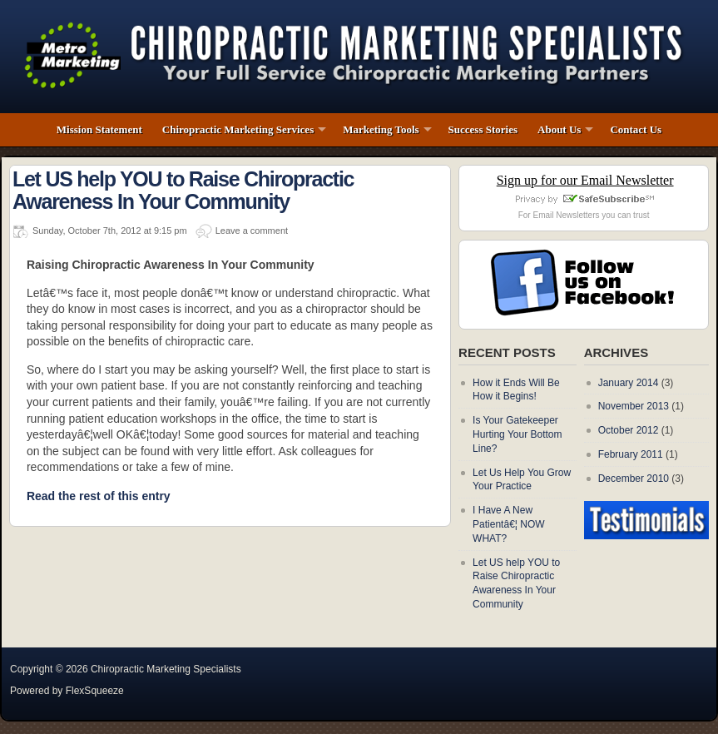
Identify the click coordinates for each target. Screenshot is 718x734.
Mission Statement (99, 129)
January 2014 (628, 383)
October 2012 (628, 430)
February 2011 (630, 454)
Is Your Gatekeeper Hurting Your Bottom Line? (517, 434)
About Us (559, 129)
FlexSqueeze (95, 691)
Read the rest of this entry (99, 495)
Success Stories (482, 129)
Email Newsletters (565, 215)
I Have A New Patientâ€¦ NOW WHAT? (508, 524)
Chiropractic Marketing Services (238, 129)
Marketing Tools (380, 129)
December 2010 (633, 478)
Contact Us (635, 129)
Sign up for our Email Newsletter (585, 180)
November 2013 (633, 406)
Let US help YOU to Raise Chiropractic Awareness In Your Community (183, 190)
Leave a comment (251, 231)
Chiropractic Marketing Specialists (166, 669)
